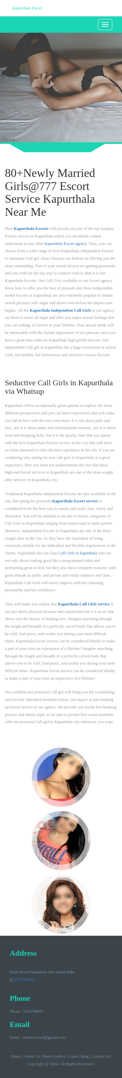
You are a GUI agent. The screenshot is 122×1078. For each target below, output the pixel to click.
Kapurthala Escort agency (66, 243)
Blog (85, 1056)
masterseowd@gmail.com (44, 1037)
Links (73, 1056)
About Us (32, 1056)
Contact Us (100, 1056)
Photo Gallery (54, 1056)
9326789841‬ (24, 979)
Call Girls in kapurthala (78, 553)
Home (16, 1056)
